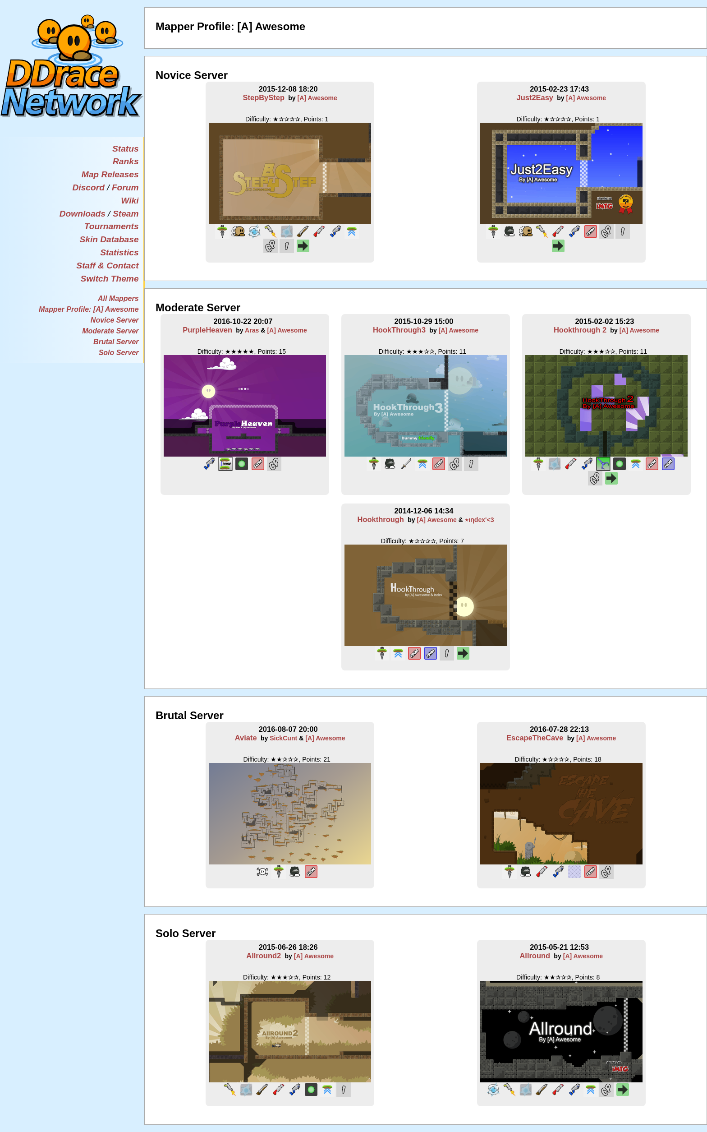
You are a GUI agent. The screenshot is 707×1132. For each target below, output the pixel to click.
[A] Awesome (317, 98)
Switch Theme (110, 278)
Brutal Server (116, 342)
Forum (125, 187)
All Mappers (118, 298)
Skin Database (108, 239)
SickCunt (283, 738)
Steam (126, 213)
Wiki (129, 200)
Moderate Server (110, 331)
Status (125, 148)
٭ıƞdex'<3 (479, 519)
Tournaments (111, 226)
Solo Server (119, 352)
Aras (252, 330)
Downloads (83, 213)
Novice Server (115, 320)
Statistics (119, 252)
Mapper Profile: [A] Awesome (89, 309)
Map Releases (110, 174)
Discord (88, 187)
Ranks (126, 161)
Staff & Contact (107, 265)
